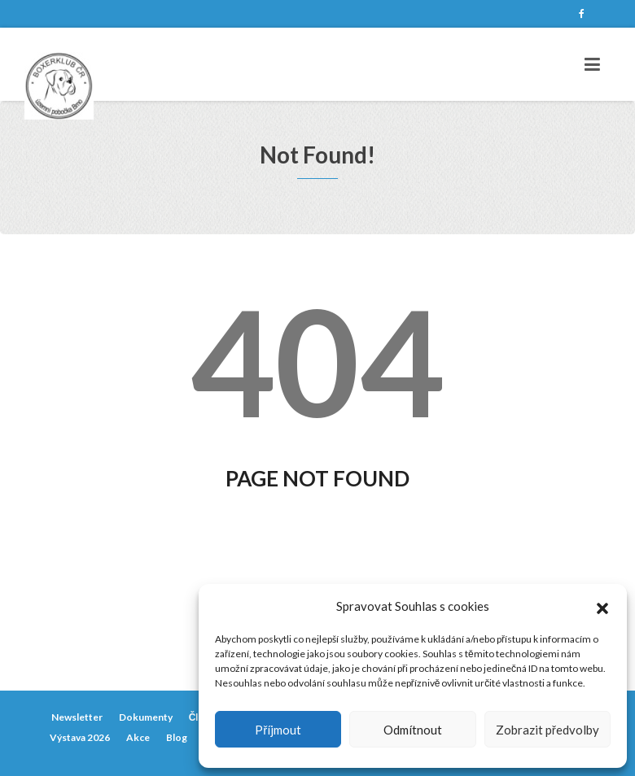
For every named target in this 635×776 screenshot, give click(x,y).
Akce (138, 737)
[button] (602, 606)
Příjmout (278, 729)
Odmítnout (412, 729)
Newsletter (77, 717)
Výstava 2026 (80, 737)
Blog (176, 737)
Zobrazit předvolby (547, 729)
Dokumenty (146, 717)
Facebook (581, 14)
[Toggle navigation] (592, 64)
